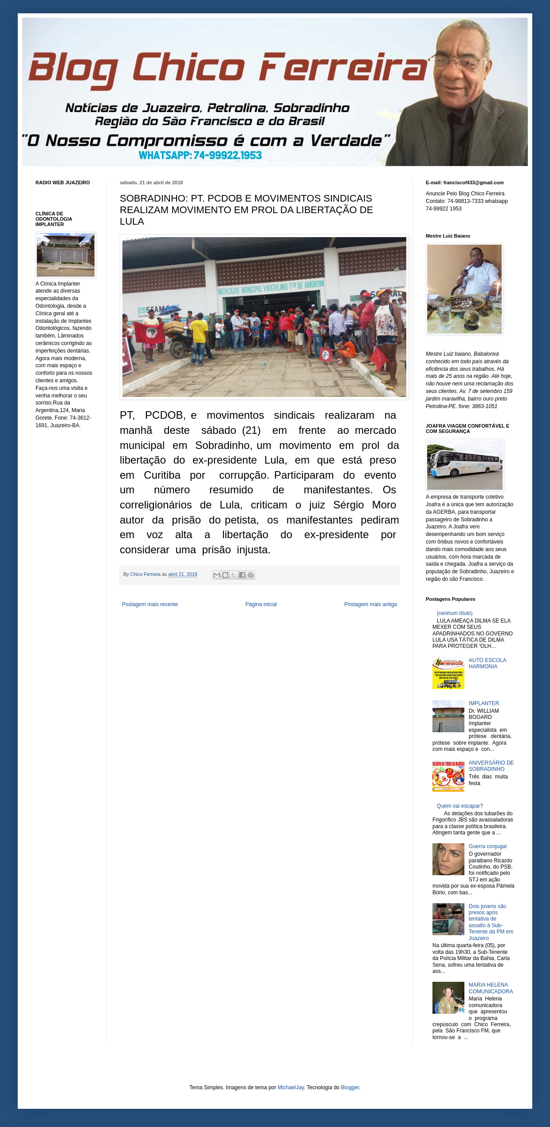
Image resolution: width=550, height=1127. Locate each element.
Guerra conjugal (488, 846)
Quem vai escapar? (460, 806)
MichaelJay (291, 1087)
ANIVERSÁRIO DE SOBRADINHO (491, 766)
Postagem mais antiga (370, 604)
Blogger (350, 1087)
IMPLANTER (484, 703)
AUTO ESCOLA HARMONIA (487, 663)
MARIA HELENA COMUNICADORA (491, 988)
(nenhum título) (455, 613)
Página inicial (261, 604)
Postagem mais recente (150, 604)
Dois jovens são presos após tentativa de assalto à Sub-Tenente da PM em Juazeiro (491, 922)
